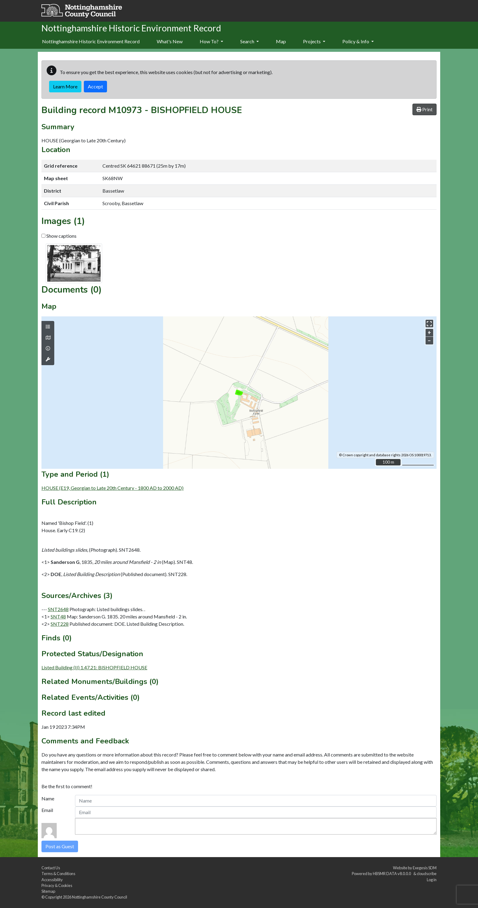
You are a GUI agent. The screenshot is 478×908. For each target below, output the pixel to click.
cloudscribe (427, 873)
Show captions (59, 236)
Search (249, 41)
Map (281, 41)
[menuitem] (169, 42)
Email (47, 810)
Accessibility (52, 879)
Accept (95, 86)
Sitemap (48, 891)
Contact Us (50, 867)
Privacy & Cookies (56, 885)
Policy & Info (358, 41)
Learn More (65, 86)
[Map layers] (48, 326)
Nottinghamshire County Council (99, 897)
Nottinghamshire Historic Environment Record (91, 41)
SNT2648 (58, 609)
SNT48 (58, 616)
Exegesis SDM (425, 867)
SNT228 (60, 624)
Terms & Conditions (58, 873)
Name (47, 798)
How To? (211, 41)
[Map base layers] (48, 337)
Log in (432, 879)
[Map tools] (48, 359)
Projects (314, 41)
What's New (170, 41)
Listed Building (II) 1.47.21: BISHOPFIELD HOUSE (94, 667)
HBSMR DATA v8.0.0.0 (392, 873)
